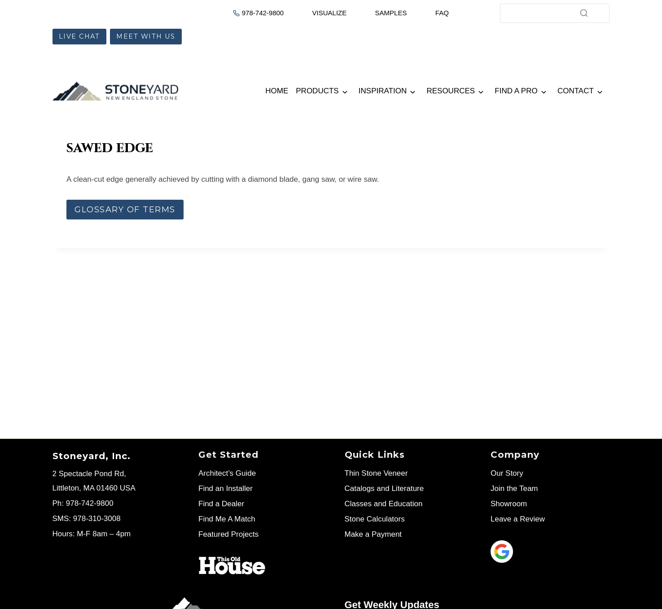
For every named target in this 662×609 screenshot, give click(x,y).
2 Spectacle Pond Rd (88, 473)
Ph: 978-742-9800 (83, 503)
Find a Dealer (221, 503)
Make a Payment (373, 534)
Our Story (507, 473)
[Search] (555, 13)
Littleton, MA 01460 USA (94, 488)
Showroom (509, 503)
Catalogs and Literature (384, 488)
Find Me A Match (226, 519)
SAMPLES (391, 13)
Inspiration (383, 91)
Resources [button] (450, 91)
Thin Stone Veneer (376, 473)
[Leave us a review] (550, 551)
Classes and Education (384, 503)
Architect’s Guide (227, 473)
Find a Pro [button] (516, 91)
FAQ (442, 13)
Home (276, 91)
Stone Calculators (375, 519)
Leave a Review (518, 519)
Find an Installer (225, 488)
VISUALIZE (329, 13)
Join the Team (514, 488)
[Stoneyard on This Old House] (232, 566)
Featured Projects (228, 534)
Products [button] (317, 91)
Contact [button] (575, 91)
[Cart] (462, 12)
